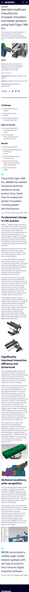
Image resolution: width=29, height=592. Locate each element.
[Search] (23, 2)
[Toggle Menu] (2, 2)
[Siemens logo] (9, 2)
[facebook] (12, 91)
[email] (18, 91)
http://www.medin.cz (6, 72)
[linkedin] (15, 91)
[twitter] (9, 91)
